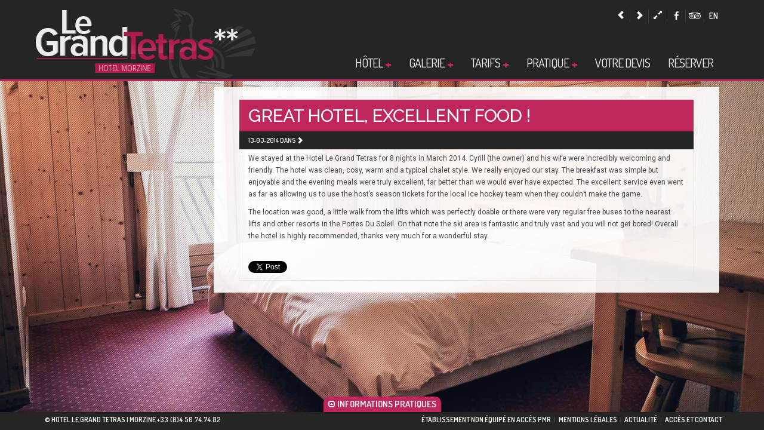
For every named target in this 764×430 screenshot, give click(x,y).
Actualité (640, 419)
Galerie (431, 62)
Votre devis (622, 62)
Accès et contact (693, 419)
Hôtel (373, 62)
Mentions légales (588, 419)
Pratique (551, 62)
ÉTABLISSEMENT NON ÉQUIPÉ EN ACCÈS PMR (486, 419)
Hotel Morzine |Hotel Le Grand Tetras (145, 42)
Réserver (690, 62)
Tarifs (490, 62)
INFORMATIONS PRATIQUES (382, 404)
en (713, 16)
